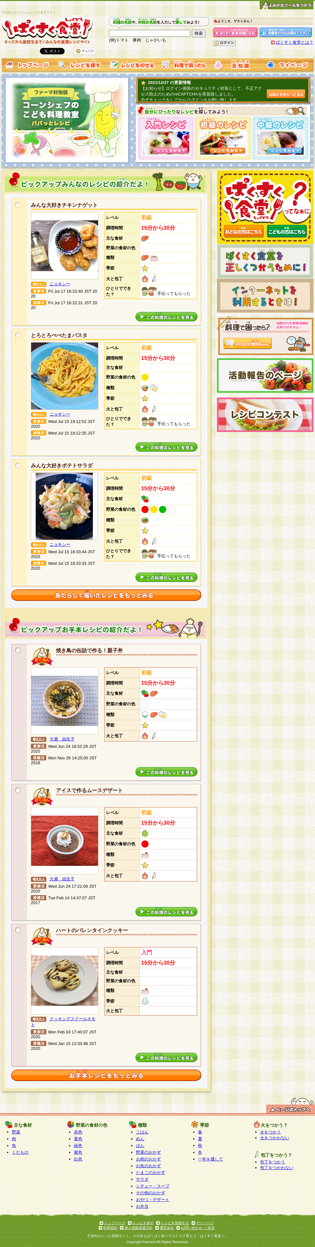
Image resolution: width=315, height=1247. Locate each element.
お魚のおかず (148, 1165)
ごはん (142, 1132)
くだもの (20, 1152)
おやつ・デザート (152, 1199)
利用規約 (110, 1228)
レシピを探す (143, 1223)
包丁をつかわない (276, 1167)
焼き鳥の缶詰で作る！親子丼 (89, 650)
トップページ (114, 1223)
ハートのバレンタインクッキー (92, 930)
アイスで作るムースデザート (89, 790)
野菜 (16, 1132)
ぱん (140, 1145)
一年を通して (210, 1159)
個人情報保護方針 (138, 1228)
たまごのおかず (150, 1172)
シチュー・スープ (152, 1186)
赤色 (78, 1132)
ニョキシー (60, 283)
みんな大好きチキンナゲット (64, 205)
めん (140, 1138)
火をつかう (270, 1132)
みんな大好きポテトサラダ (62, 465)
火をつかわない (274, 1137)
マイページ (205, 1223)
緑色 (78, 1145)
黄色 (78, 1138)
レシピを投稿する (175, 1223)
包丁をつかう (272, 1162)
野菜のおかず (148, 1152)
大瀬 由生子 (62, 739)
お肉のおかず (148, 1159)
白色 (78, 1159)
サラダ (142, 1179)
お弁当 (142, 1206)
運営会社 (167, 1228)
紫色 (78, 1152)
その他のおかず (150, 1192)
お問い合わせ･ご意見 (198, 1228)
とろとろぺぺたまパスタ (59, 335)
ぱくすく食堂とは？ (294, 42)
